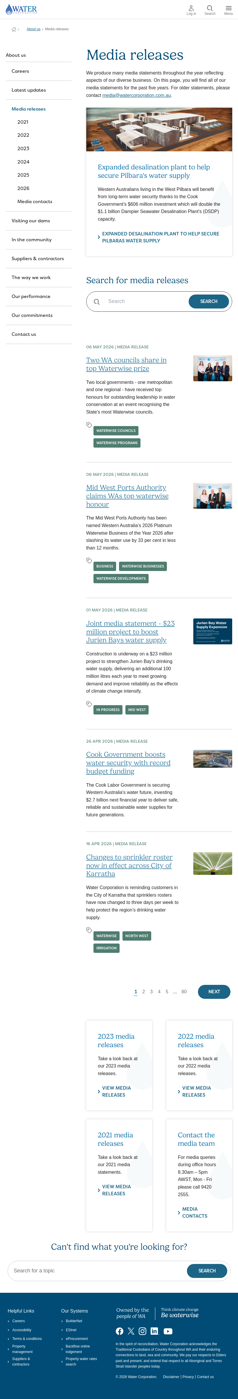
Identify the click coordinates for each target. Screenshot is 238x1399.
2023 (23, 149)
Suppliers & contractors (38, 259)
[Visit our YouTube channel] (168, 1331)
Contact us (24, 334)
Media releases (29, 109)
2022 (23, 135)
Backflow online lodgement (75, 1349)
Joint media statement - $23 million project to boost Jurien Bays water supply (130, 631)
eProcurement (74, 1339)
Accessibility (19, 1330)
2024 (23, 162)
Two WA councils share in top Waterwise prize (126, 364)
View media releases (116, 1190)
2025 (23, 175)
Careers (20, 71)
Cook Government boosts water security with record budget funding (128, 762)
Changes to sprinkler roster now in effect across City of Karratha (129, 865)
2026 (23, 188)
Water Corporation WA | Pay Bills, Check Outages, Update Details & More (14, 29)
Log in (191, 10)
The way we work (31, 277)
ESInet (68, 1330)
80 (184, 991)
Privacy (188, 1377)
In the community (32, 240)
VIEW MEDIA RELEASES (116, 1091)
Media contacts (34, 201)
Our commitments (32, 315)
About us (33, 29)
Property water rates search (79, 1361)
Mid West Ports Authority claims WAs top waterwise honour (127, 495)
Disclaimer (171, 1377)
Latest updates (29, 90)
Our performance (31, 296)
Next (214, 992)
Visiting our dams (31, 221)
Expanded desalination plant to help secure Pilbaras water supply (160, 237)
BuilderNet (71, 1321)
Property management (20, 1349)
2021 (22, 122)
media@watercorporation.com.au (136, 95)
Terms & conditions (25, 1339)
